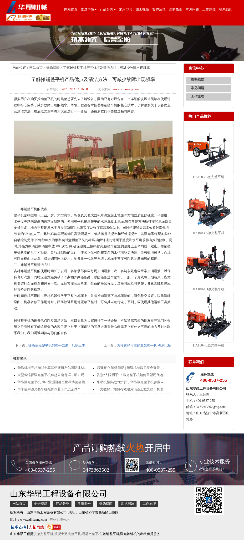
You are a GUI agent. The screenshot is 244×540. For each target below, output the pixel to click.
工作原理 (209, 9)
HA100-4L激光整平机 (208, 345)
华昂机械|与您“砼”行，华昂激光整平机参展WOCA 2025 (133, 382)
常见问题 (192, 9)
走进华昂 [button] (89, 9)
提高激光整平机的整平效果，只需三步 (56, 345)
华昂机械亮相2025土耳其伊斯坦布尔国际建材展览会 (53, 368)
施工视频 (142, 9)
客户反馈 (159, 9)
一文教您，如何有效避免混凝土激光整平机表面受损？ (133, 389)
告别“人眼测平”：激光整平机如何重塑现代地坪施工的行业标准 (133, 375)
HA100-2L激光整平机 (208, 177)
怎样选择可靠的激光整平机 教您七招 (144, 345)
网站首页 (70, 9)
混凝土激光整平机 (67, 534)
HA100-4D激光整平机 (208, 289)
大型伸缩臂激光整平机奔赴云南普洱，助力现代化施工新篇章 (53, 375)
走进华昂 (40, 503)
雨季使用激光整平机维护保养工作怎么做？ (49, 389)
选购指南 (175, 9)
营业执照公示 (60, 519)
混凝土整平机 (92, 534)
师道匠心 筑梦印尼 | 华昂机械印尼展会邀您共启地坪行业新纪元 (133, 368)
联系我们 (225, 9)
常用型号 (125, 9)
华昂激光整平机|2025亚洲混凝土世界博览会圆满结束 (53, 382)
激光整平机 (45, 534)
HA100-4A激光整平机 (208, 233)
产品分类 (62, 503)
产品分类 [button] (108, 9)
